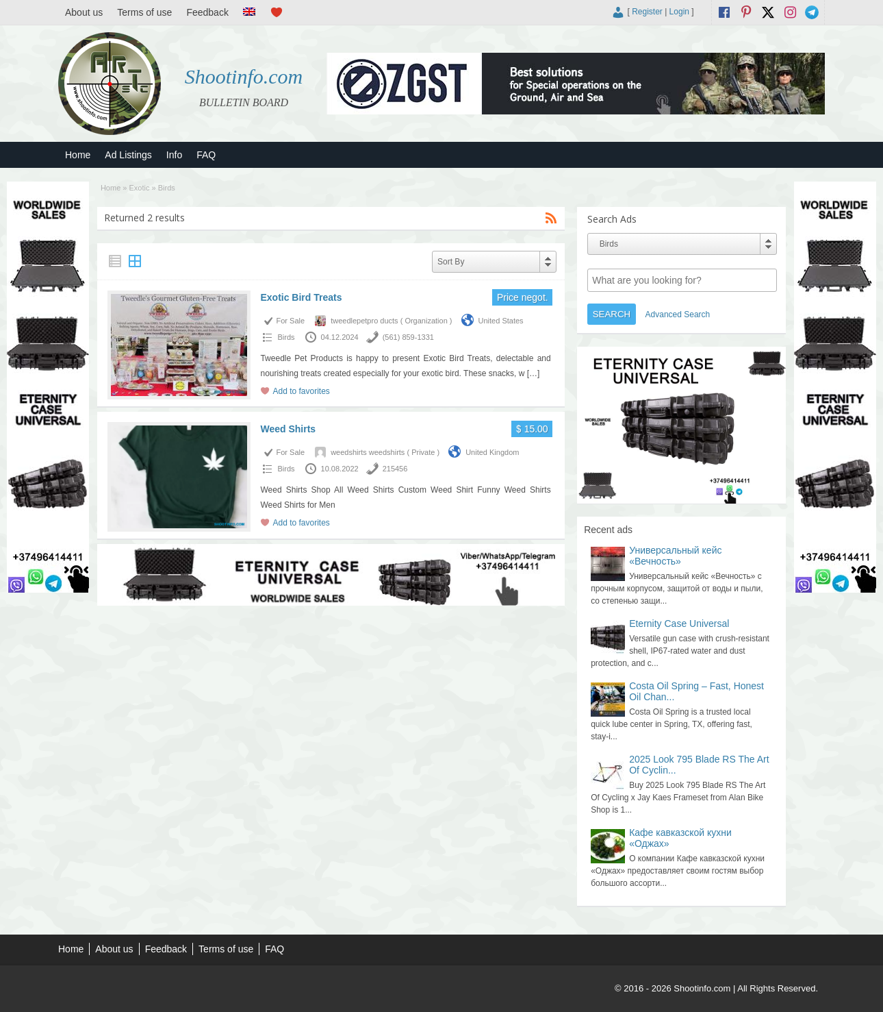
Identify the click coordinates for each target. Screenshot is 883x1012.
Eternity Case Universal (679, 623)
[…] (533, 373)
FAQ (206, 154)
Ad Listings (128, 154)
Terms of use (144, 12)
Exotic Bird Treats (301, 297)
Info (174, 154)
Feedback (207, 12)
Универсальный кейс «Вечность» (675, 556)
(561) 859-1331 (408, 337)
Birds (285, 337)
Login (679, 11)
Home (77, 154)
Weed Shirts (288, 428)
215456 (395, 469)
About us (84, 12)
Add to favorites (300, 391)
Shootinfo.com (244, 76)
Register (647, 11)
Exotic (139, 188)
